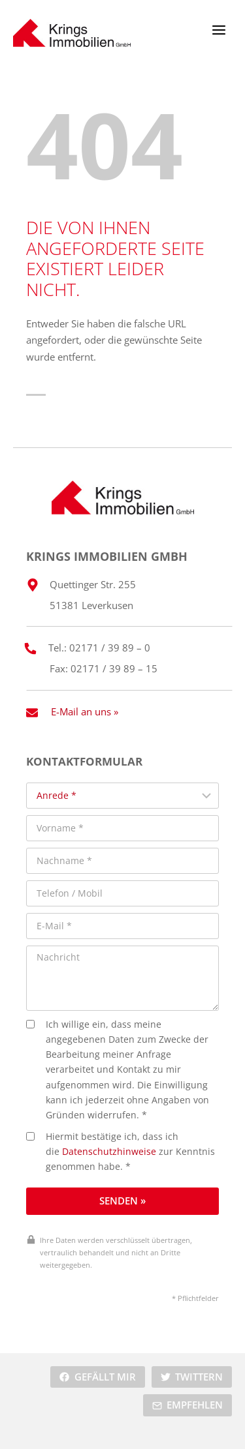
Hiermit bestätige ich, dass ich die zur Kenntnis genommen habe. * (120, 1152)
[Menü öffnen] (218, 29)
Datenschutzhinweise (109, 1152)
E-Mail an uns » (84, 711)
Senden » (122, 1200)
